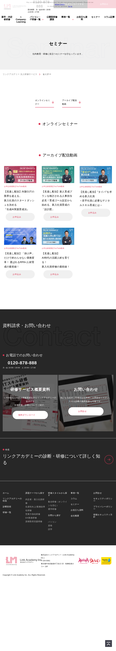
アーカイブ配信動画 (69, 102)
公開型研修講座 (52, 18)
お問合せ (82, 411)
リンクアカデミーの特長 (12, 499)
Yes (69, 6)
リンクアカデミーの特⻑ (58, 459)
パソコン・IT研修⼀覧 (35, 18)
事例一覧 (65, 17)
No (71, 6)
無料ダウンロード (26, 415)
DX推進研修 (31, 518)
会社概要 (75, 516)
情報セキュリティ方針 (102, 515)
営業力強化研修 (32, 514)
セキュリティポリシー (102, 499)
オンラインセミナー (42, 102)
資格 (50, 525)
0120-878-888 (22, 362)
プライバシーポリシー (102, 507)
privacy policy (60, 4)
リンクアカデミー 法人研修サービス (20, 74)
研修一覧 (7, 512)
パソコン (52, 522)
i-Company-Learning (21, 19)
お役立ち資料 (82, 18)
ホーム (6, 493)
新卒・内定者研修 (6, 18)
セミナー (95, 17)
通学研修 (52, 509)
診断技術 (7, 506)
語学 (50, 529)
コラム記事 (109, 17)
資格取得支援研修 (33, 521)
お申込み (17, 217)
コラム (74, 498)
